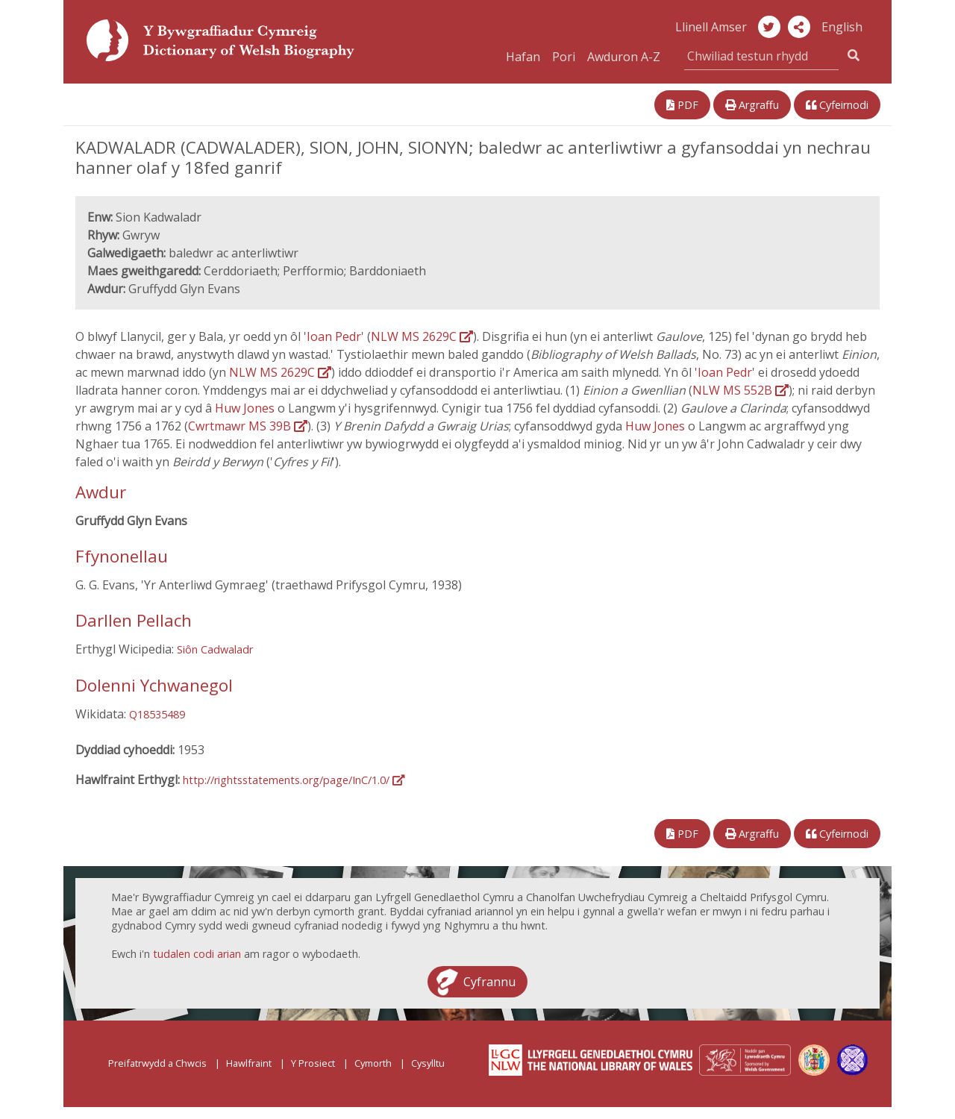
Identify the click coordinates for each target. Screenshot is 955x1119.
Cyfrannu (489, 982)
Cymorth (373, 1063)
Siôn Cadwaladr (215, 649)
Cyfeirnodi (837, 105)
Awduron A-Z (623, 56)
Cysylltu (428, 1063)
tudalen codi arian (197, 954)
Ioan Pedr (334, 336)
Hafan (523, 56)
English (841, 27)
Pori (563, 56)
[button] (799, 27)
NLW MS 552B (740, 390)
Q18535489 (157, 714)
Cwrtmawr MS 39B (247, 426)
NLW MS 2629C (422, 336)
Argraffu (752, 105)
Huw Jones (246, 408)
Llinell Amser (711, 27)
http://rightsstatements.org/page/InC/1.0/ (293, 780)
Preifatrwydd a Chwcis (157, 1063)
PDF (682, 105)
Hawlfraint (249, 1063)
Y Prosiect (313, 1063)
